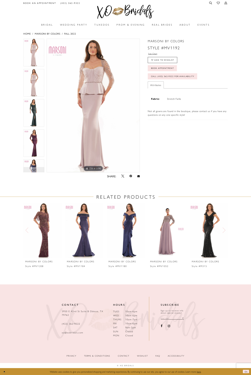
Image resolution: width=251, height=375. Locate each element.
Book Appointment (165, 71)
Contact (123, 356)
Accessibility (176, 356)
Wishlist (142, 356)
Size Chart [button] (154, 54)
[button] (211, 3)
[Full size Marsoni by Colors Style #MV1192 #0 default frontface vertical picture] (93, 105)
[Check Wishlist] (218, 3)
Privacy (71, 356)
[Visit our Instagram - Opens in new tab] (169, 326)
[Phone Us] (70, 3)
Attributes (155, 90)
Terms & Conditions (97, 356)
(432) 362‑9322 (71, 323)
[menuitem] (39, 3)
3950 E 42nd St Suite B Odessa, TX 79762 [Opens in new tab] (82, 313)
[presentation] (42, 230)
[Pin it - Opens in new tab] (131, 176)
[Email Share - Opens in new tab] (138, 176)
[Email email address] (175, 318)
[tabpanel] (33, 54)
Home (27, 33)
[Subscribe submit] (187, 318)
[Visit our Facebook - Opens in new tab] (162, 326)
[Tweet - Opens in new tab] (122, 176)
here (199, 371)
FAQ (157, 356)
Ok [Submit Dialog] (245, 371)
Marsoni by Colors (47, 33)
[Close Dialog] (5, 371)
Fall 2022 (70, 33)
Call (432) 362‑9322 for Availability (177, 81)
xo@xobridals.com (72, 332)
